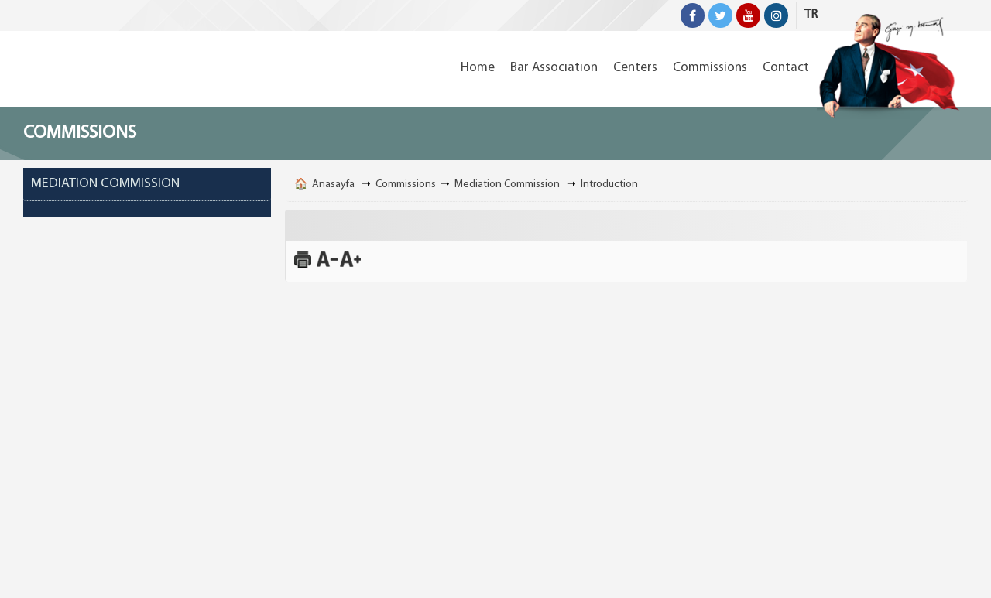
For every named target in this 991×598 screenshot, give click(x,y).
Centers (635, 67)
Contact (786, 67)
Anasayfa (333, 184)
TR (811, 15)
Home (478, 67)
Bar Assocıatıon (554, 67)
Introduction (609, 184)
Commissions (710, 67)
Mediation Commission (508, 184)
